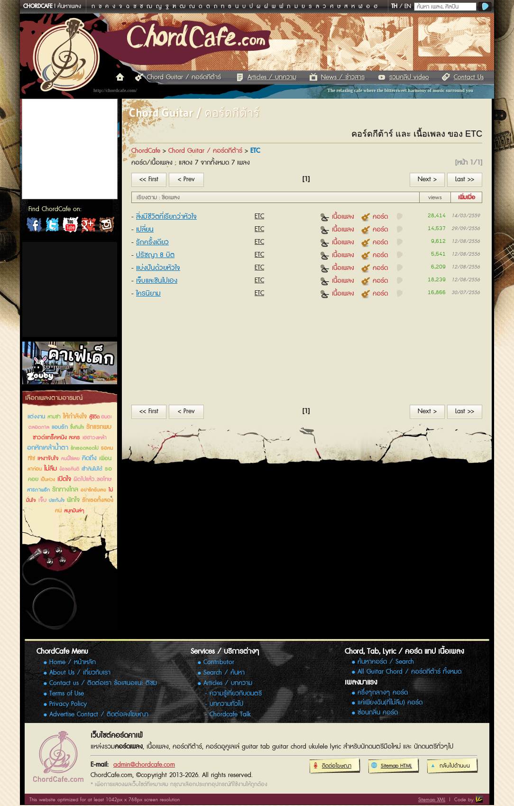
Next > (427, 179)
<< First (148, 179)
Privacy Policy (68, 704)
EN (407, 6)
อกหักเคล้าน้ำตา (47, 448)
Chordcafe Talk (230, 714)
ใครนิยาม (148, 293)
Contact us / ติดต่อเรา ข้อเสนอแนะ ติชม (103, 683)
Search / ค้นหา (224, 672)
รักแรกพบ (98, 427)
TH (394, 6)
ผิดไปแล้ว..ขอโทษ (92, 479)
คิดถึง (89, 458)
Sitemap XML (431, 800)
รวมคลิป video (409, 77)
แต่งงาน (36, 416)
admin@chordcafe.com (144, 765)
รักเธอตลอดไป (85, 448)
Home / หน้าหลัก (72, 662)
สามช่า (54, 417)
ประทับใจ (56, 500)
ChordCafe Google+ (88, 226)
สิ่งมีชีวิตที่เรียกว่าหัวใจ (166, 216)
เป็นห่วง (48, 479)
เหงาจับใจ (48, 458)
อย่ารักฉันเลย (93, 490)
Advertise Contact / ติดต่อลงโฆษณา (98, 714)
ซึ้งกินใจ (77, 427)
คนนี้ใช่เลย (70, 459)
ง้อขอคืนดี (69, 469)
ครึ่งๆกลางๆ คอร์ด (383, 693)
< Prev (186, 179)
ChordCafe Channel (70, 226)
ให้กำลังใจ (75, 416)
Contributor (218, 662)
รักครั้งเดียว (152, 242)
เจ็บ (42, 500)
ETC (259, 216)
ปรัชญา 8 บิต (155, 255)
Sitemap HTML (391, 766)
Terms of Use (66, 693)
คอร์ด (374, 217)
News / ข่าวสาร (343, 77)
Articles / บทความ (272, 77)
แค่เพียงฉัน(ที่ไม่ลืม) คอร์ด (390, 703)
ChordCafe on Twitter (52, 226)
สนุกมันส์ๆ (74, 511)
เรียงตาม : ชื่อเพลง (158, 197)
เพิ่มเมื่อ (466, 197)
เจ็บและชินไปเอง (156, 280)
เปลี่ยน (145, 229)
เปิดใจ (64, 479)
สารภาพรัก (38, 490)
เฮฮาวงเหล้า (95, 438)
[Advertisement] (69, 289)
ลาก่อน (35, 469)
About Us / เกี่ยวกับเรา (79, 672)
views (435, 197)
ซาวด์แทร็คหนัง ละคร (56, 437)
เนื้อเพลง (337, 217)
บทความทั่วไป (226, 704)
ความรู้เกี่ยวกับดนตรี (236, 693)
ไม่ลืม (50, 468)
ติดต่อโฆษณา (331, 766)
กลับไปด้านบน (450, 766)
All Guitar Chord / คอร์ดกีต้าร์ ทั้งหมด (409, 672)
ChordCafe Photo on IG (106, 226)
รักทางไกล (65, 489)
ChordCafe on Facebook (34, 226)
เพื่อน (105, 458)
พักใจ (73, 500)
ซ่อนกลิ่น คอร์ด (378, 713)
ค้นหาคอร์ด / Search (386, 662)
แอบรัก (60, 427)
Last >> (464, 179)
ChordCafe (145, 151)
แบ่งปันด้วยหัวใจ (158, 267)
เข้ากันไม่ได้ (92, 469)
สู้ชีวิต (95, 417)
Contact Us (469, 77)
